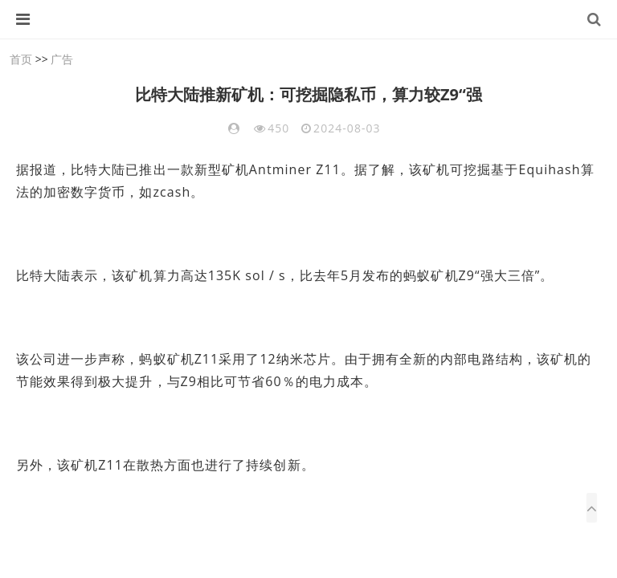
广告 (62, 59)
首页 (21, 59)
